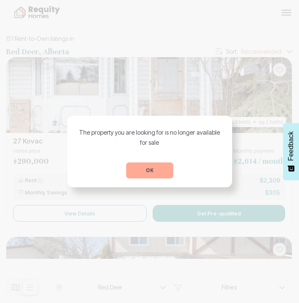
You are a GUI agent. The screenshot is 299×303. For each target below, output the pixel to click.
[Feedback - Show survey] (291, 151)
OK (149, 170)
